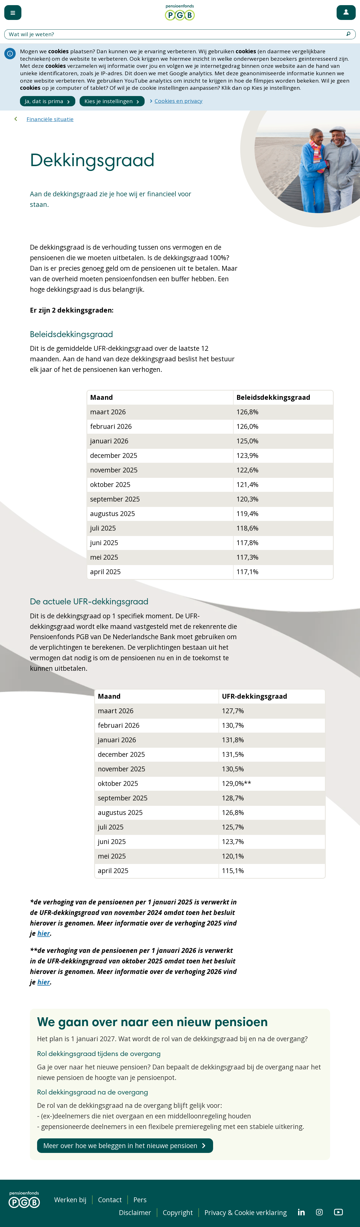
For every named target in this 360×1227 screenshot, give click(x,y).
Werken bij (70, 1199)
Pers (140, 1199)
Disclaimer (135, 1212)
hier (43, 933)
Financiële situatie (50, 119)
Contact (110, 1199)
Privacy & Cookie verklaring (246, 1212)
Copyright (178, 1212)
